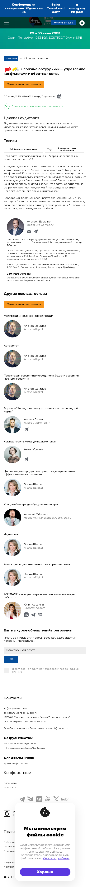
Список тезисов (36, 58)
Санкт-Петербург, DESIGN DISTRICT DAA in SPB (45, 38)
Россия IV (10, 787)
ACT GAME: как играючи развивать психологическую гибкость (39, 596)
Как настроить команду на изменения (30, 441)
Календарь (10, 783)
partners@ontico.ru (33, 748)
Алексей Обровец (36, 514)
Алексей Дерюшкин (40, 221)
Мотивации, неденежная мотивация (28, 315)
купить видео (63, 22)
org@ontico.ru (31, 743)
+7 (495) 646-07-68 (15, 708)
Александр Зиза (35, 325)
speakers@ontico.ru (16, 763)
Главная (11, 58)
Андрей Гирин (33, 419)
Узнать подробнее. (56, 858)
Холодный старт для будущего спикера (31, 504)
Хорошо (45, 872)
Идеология (11, 534)
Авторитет (11, 345)
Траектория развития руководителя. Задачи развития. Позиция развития (41, 377)
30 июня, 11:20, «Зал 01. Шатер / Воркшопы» (29, 96)
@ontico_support (26, 713)
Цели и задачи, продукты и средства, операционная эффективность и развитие (39, 473)
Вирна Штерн (33, 484)
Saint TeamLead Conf (55, 8)
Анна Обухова (33, 449)
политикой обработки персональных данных (45, 670)
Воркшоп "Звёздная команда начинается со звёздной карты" (41, 410)
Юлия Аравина (34, 604)
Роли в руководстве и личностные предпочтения (37, 564)
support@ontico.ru (56, 728)
